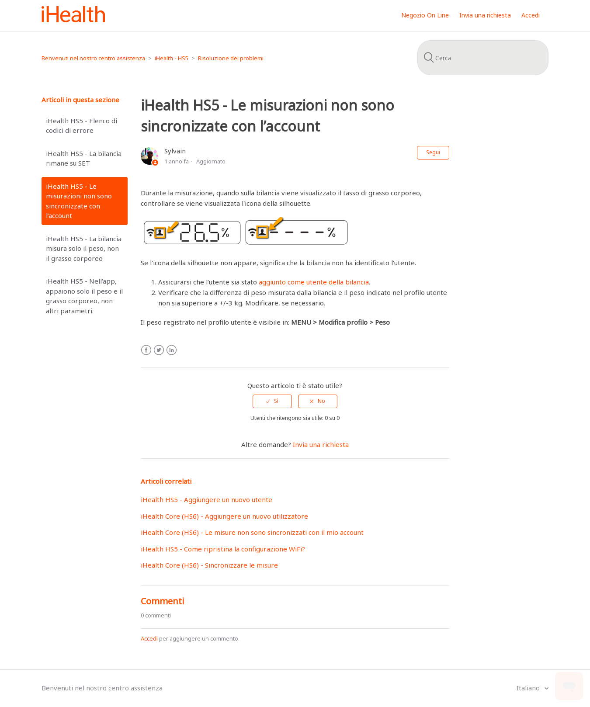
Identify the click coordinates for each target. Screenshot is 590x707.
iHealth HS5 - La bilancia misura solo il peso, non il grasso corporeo (83, 248)
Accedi (149, 638)
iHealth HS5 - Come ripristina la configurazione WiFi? (223, 548)
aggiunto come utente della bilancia (314, 281)
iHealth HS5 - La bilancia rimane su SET (83, 158)
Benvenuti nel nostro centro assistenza (93, 58)
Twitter (158, 350)
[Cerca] (482, 57)
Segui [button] (433, 152)
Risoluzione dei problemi (231, 58)
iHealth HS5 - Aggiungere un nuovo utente (206, 499)
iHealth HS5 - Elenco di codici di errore (81, 125)
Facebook (146, 350)
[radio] (272, 401)
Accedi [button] (530, 15)
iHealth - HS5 (171, 58)
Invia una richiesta (485, 15)
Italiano (529, 687)
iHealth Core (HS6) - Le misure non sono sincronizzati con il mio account (252, 532)
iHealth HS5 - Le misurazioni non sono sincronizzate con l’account (79, 201)
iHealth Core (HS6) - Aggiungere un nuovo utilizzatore (224, 516)
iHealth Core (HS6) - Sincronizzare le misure (209, 565)
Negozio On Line (425, 15)
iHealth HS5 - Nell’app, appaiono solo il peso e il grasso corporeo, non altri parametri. (84, 296)
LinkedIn (171, 350)
